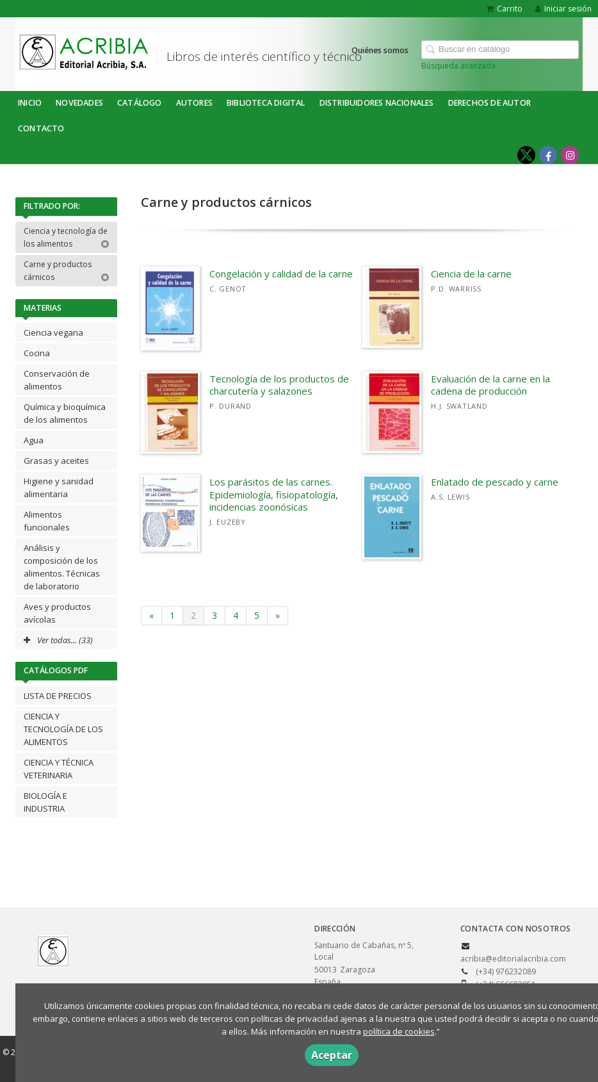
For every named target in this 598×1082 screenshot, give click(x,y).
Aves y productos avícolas (57, 613)
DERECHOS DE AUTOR (489, 102)
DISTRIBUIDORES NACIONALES (376, 102)
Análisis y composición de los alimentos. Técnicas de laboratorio (62, 567)
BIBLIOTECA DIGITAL (266, 102)
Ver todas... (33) (58, 640)
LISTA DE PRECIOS (58, 695)
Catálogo (139, 102)
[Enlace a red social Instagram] (570, 155)
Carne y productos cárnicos (66, 271)
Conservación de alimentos (57, 380)
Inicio (30, 102)
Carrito (504, 8)
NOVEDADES (79, 102)
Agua (34, 440)
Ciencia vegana (53, 332)
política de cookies (399, 1031)
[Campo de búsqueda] (500, 49)
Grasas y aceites (56, 460)
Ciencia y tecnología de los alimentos (66, 237)
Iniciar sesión (563, 8)
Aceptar (331, 1055)
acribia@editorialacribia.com (513, 958)
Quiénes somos (380, 50)
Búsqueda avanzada (458, 65)
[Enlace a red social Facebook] (548, 155)
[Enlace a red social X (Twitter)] (526, 155)
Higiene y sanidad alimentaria (58, 487)
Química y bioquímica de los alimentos (65, 413)
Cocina (37, 353)
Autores (194, 102)
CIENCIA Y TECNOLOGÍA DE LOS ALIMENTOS (63, 729)
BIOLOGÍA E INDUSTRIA (45, 802)
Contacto (41, 128)
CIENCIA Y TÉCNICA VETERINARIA (58, 769)
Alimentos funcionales (47, 521)
